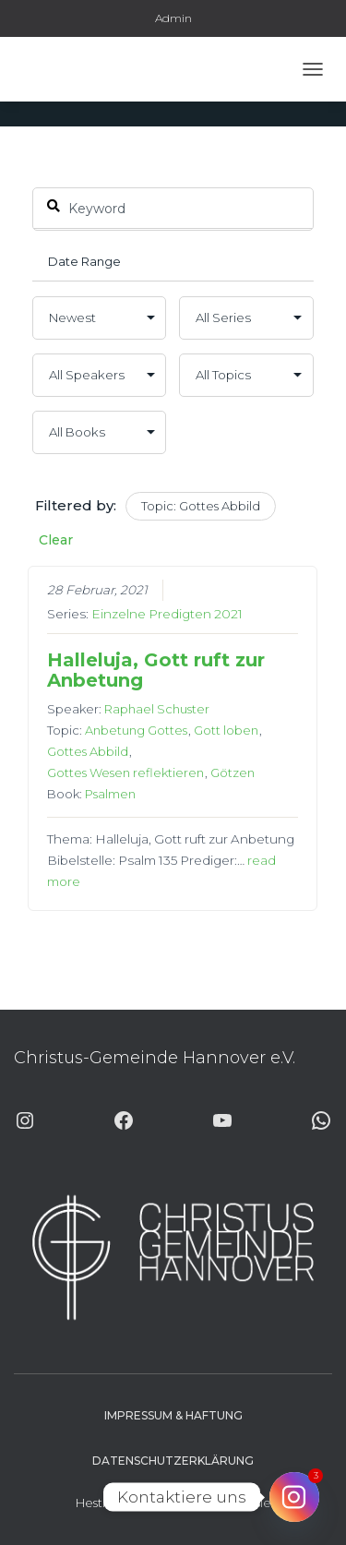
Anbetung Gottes (137, 730)
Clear (56, 540)
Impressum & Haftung (173, 1415)
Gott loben (227, 730)
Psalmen (111, 793)
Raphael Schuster (157, 708)
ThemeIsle (240, 1502)
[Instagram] (294, 1497)
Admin (173, 18)
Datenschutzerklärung (173, 1460)
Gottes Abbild (88, 751)
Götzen (233, 772)
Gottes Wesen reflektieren (126, 772)
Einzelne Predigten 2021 (168, 613)
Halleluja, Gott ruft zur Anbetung (157, 670)
